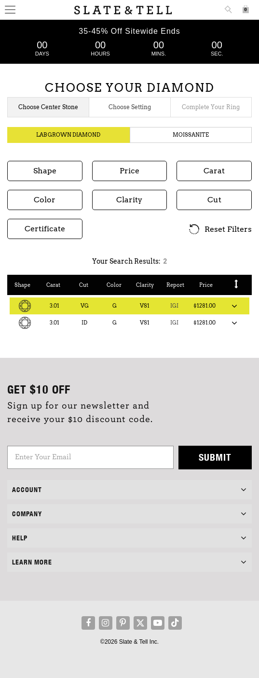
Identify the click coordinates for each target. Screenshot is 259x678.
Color (114, 285)
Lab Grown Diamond (68, 134)
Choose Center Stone (48, 107)
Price (206, 285)
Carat (53, 285)
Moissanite (191, 134)
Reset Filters (220, 230)
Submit (215, 457)
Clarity (145, 285)
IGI (174, 305)
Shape (22, 285)
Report (175, 285)
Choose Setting (130, 107)
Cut (83, 285)
